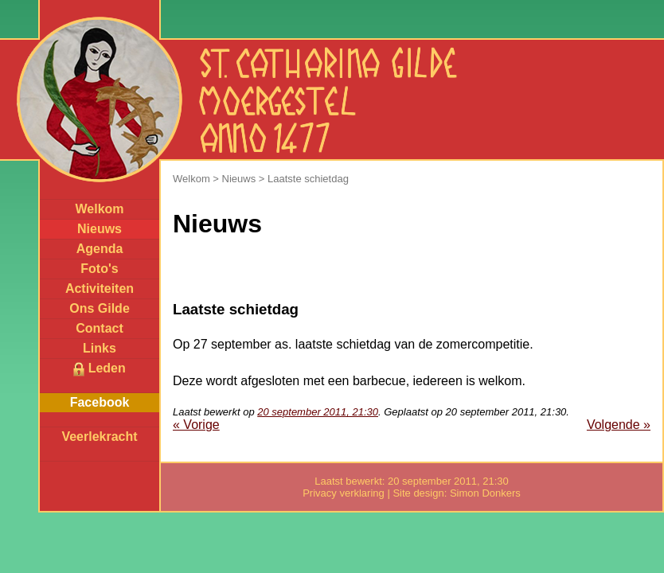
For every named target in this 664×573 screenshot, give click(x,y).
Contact (99, 328)
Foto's (99, 268)
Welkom (99, 209)
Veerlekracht (99, 436)
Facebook (100, 402)
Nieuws (99, 229)
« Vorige (196, 424)
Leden (99, 368)
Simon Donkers (485, 493)
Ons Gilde (99, 308)
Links (99, 348)
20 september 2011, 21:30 (317, 412)
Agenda (99, 248)
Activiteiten (99, 288)
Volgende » (618, 424)
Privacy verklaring (344, 493)
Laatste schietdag (308, 179)
